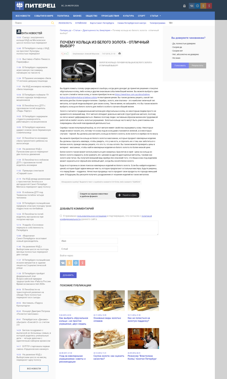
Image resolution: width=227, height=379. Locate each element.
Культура (128, 15)
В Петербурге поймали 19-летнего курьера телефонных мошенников (33, 97)
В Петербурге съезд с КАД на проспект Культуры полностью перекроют (33, 51)
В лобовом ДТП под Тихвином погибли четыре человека (30, 195)
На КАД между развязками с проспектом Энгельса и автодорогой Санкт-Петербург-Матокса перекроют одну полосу (33, 182)
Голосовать (180, 65)
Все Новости (23, 15)
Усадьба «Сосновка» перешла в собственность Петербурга (30, 227)
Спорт (141, 15)
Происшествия (110, 15)
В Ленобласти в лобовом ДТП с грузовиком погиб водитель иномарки (32, 162)
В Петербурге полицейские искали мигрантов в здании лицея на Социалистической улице (33, 263)
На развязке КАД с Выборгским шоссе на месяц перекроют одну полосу (31, 357)
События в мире (43, 15)
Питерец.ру (65, 30)
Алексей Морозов (92, 53)
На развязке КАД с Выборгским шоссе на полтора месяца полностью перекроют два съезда (32, 250)
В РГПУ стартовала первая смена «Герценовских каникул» (33, 347)
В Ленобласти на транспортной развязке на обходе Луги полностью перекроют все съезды (30, 293)
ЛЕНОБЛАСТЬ (65, 23)
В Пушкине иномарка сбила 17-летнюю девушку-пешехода (34, 79)
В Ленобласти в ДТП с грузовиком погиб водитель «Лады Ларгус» (31, 108)
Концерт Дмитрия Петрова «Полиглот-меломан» (33, 312)
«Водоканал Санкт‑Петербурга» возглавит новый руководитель (32, 238)
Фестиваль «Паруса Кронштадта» (30, 304)
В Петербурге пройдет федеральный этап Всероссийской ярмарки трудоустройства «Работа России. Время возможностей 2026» (34, 278)
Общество (91, 15)
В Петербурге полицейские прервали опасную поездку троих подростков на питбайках (34, 206)
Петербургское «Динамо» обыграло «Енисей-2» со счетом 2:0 (33, 322)
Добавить (68, 275)
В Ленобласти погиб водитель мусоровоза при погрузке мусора (30, 216)
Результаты (197, 65)
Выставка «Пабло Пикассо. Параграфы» (34, 60)
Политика (63, 15)
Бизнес (77, 15)
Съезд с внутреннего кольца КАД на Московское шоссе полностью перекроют (32, 40)
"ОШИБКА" (136, 182)
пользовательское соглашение (92, 216)
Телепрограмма (157, 23)
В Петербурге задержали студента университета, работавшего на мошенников (32, 119)
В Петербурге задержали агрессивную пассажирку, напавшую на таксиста (32, 70)
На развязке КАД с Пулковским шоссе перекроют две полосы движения (32, 151)
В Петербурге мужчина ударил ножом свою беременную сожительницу (34, 130)
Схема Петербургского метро (132, 23)
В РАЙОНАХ (81, 23)
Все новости (34, 368)
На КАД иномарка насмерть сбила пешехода (34, 88)
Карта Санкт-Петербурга (102, 23)
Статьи (154, 15)
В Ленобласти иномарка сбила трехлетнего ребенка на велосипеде (32, 141)
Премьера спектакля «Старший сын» (30, 172)
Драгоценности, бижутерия (96, 30)
